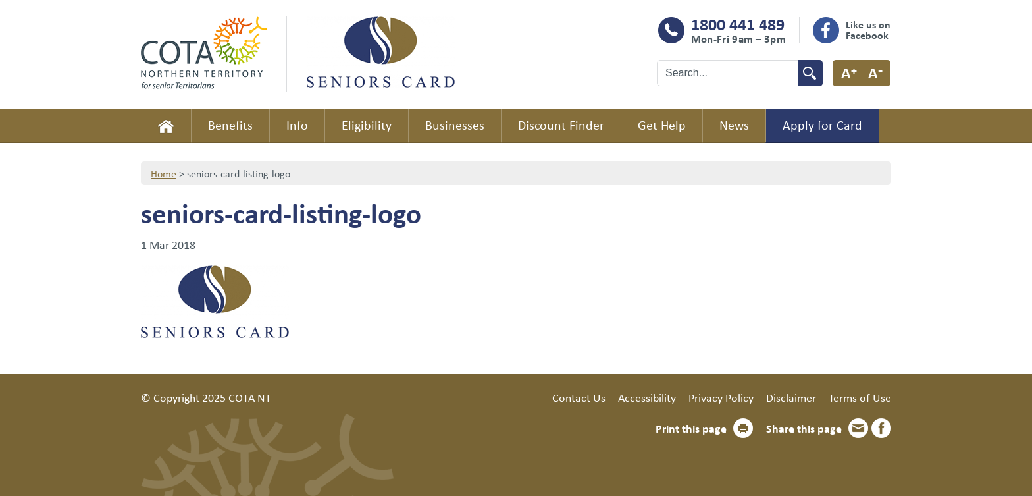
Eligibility (367, 125)
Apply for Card (822, 125)
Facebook (881, 428)
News (734, 125)
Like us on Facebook (868, 29)
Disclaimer (791, 397)
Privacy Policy (721, 397)
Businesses (454, 125)
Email (858, 428)
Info (297, 125)
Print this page (691, 428)
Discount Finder (561, 125)
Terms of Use (860, 397)
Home (166, 126)
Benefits (230, 125)
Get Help (662, 125)
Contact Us (579, 397)
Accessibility (647, 397)
